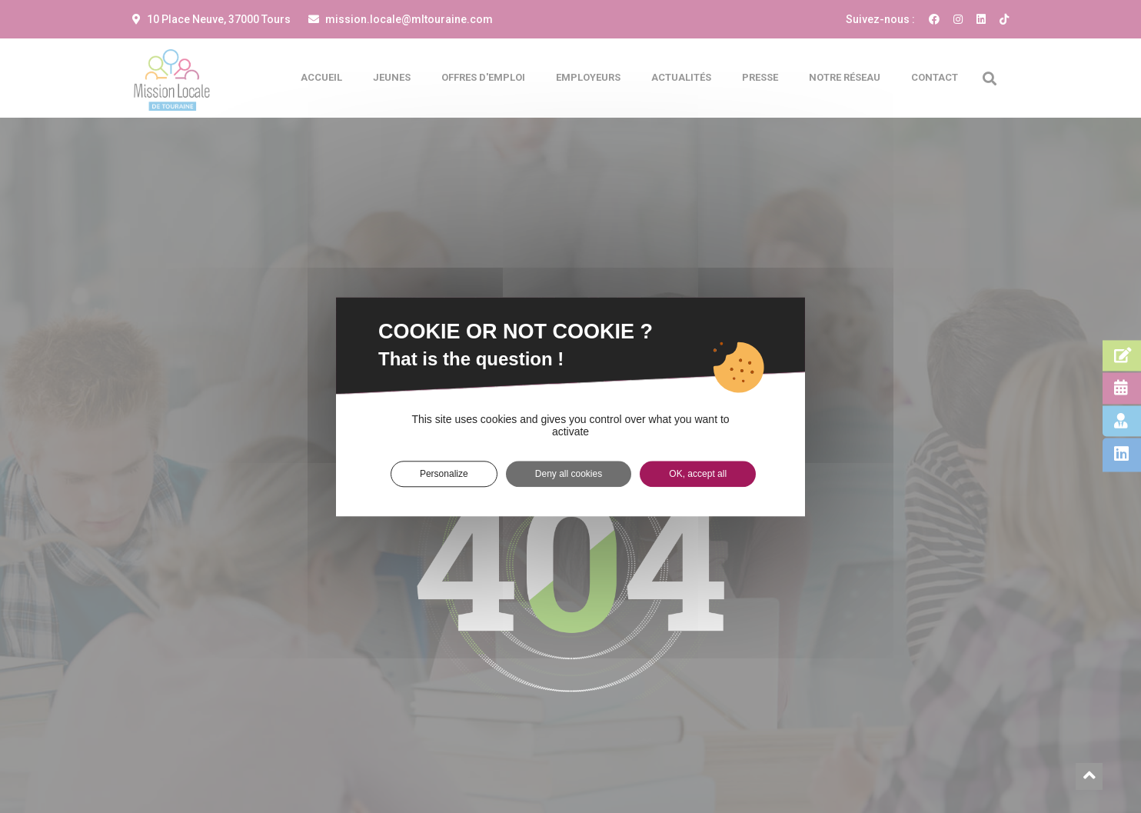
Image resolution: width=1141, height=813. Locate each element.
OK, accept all (698, 473)
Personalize (444, 473)
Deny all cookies (568, 473)
